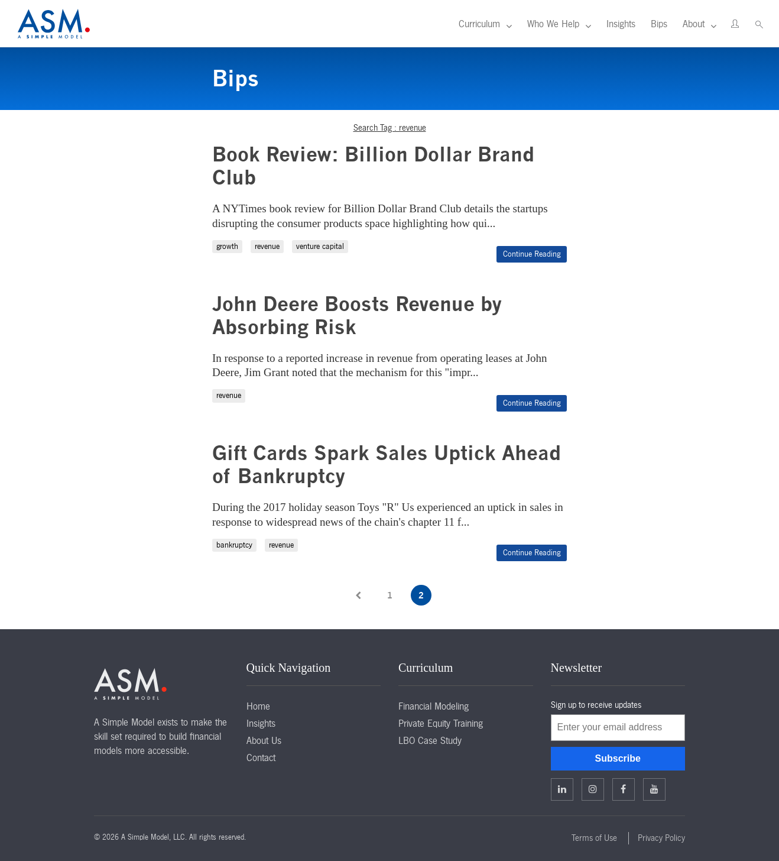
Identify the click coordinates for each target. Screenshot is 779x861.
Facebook (623, 789)
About (694, 23)
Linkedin (562, 789)
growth (227, 246)
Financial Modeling (433, 706)
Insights (620, 23)
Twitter (593, 789)
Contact (260, 757)
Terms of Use (594, 838)
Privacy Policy (661, 838)
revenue (267, 246)
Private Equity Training (440, 723)
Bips (659, 23)
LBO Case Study (430, 740)
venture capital (320, 246)
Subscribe (618, 758)
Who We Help (553, 23)
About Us (263, 740)
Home (258, 706)
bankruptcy (234, 544)
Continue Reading (531, 254)
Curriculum (479, 23)
